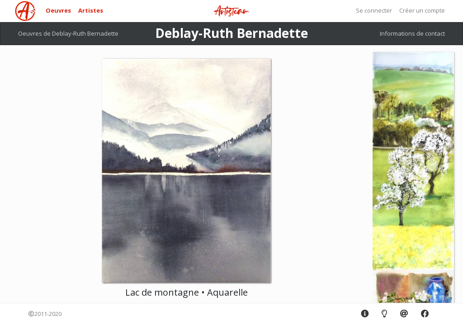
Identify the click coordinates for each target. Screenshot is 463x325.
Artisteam (231, 12)
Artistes (90, 10)
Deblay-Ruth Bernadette (231, 33)
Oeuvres (58, 10)
